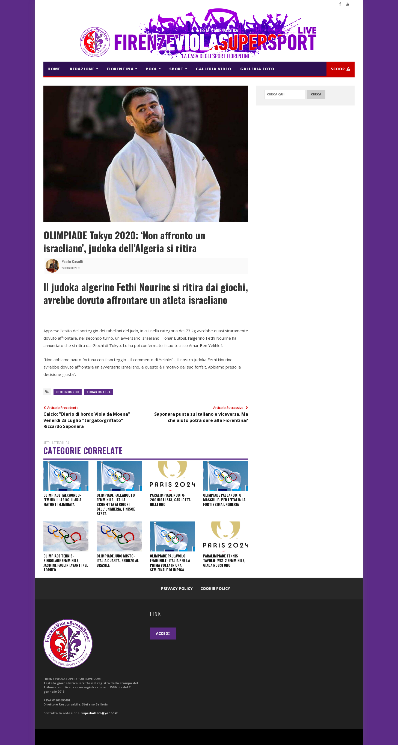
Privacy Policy (177, 588)
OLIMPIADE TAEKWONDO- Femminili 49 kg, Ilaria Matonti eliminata (62, 499)
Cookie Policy (215, 588)
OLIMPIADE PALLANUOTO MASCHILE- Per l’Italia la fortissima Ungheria (224, 499)
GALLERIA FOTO (257, 68)
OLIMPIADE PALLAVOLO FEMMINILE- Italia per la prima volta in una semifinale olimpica (170, 562)
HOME (54, 68)
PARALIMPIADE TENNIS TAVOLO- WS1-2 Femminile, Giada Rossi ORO (224, 560)
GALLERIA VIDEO (213, 68)
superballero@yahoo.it (99, 713)
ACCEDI (163, 633)
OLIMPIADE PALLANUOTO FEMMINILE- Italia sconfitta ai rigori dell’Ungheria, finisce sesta (116, 504)
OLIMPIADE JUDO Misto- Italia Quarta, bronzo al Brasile (118, 560)
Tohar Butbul (98, 392)
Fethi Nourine (67, 392)
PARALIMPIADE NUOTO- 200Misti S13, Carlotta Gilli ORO (170, 499)
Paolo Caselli (72, 261)
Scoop (341, 68)
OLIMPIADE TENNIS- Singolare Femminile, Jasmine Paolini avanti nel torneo (65, 562)
